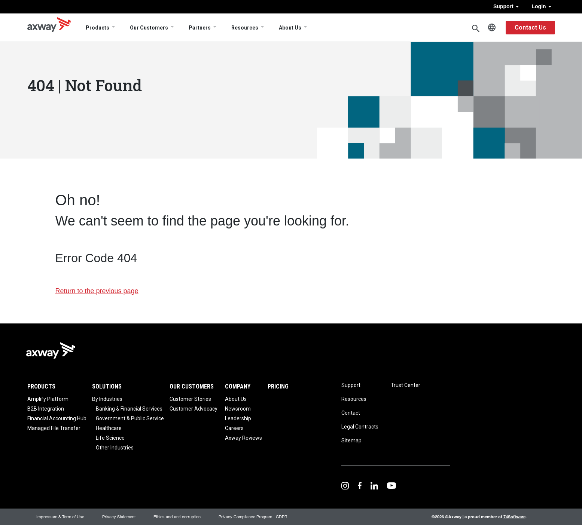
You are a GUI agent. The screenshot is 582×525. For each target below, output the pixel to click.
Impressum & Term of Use (60, 516)
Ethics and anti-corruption (177, 516)
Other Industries (115, 448)
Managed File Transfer (53, 428)
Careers (234, 428)
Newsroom (238, 409)
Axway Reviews (243, 438)
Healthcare (109, 428)
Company (237, 386)
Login (541, 6)
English (491, 27)
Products (97, 28)
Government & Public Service (130, 418)
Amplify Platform (47, 399)
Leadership (238, 418)
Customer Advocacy (193, 409)
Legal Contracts (359, 427)
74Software (514, 516)
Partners (200, 28)
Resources (244, 28)
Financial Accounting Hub (56, 418)
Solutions (107, 386)
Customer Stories (190, 399)
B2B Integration (45, 409)
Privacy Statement (118, 516)
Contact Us (530, 27)
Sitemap (351, 440)
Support (506, 6)
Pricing (278, 386)
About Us (290, 28)
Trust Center (405, 385)
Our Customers (149, 28)
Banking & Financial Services (129, 409)
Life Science (110, 438)
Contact (350, 413)
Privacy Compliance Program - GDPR (253, 516)
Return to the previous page (96, 291)
